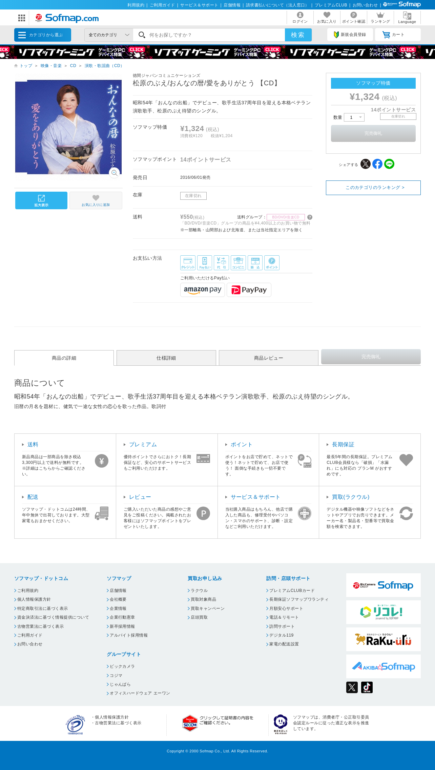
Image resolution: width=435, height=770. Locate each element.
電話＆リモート (284, 617)
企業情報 (118, 608)
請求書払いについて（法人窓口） (277, 5)
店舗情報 (232, 5)
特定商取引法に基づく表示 (42, 608)
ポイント (242, 444)
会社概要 (118, 599)
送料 (33, 444)
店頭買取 (199, 617)
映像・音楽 (51, 65)
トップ (26, 65)
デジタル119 (281, 635)
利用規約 (135, 5)
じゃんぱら (120, 684)
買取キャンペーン (208, 608)
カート (393, 35)
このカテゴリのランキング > (375, 187)
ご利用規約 (27, 590)
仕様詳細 (166, 358)
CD (73, 65)
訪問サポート (282, 626)
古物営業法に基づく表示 (40, 626)
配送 (33, 497)
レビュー (140, 497)
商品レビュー (269, 358)
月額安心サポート (286, 608)
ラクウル (199, 590)
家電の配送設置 (284, 644)
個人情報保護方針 (34, 599)
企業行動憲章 (122, 617)
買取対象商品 (203, 599)
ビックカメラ (122, 666)
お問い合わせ (365, 5)
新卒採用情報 (122, 626)
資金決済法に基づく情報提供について (53, 617)
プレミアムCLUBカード (292, 590)
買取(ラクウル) (351, 497)
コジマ (116, 675)
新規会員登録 (350, 34)
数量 (349, 117)
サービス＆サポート (199, 5)
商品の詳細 (64, 358)
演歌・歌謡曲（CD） (105, 65)
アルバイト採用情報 (129, 635)
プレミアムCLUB (331, 5)
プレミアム (143, 444)
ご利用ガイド (162, 5)
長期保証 (343, 444)
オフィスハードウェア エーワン (140, 693)
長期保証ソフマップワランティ (299, 599)
